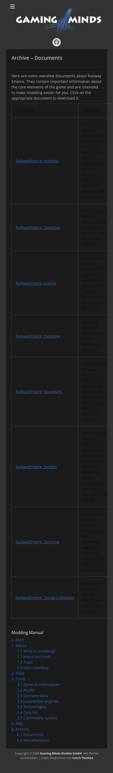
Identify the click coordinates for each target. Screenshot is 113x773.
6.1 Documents (30, 734)
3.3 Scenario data (32, 695)
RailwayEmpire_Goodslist (38, 227)
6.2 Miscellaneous (33, 740)
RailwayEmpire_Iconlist (36, 283)
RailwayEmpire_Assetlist (37, 160)
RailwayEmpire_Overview (38, 336)
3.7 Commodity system (37, 717)
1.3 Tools (25, 662)
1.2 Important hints (34, 656)
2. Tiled (17, 673)
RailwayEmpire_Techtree (37, 541)
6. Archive (20, 729)
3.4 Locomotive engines (37, 701)
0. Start (17, 639)
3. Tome (18, 678)
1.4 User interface (33, 667)
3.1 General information (38, 684)
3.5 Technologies (32, 706)
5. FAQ (17, 723)
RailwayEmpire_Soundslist (39, 391)
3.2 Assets (26, 690)
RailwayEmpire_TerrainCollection (45, 597)
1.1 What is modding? (36, 651)
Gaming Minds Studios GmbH (61, 753)
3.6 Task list (27, 712)
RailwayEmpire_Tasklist (36, 466)
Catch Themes (82, 758)
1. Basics (19, 645)
